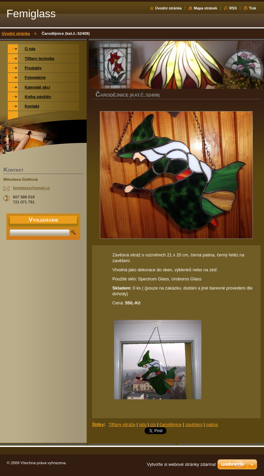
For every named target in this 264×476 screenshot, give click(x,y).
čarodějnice (170, 424)
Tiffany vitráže (122, 424)
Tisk (252, 8)
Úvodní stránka (168, 8)
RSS (233, 8)
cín (153, 424)
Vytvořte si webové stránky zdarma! (181, 464)
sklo (143, 424)
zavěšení (193, 424)
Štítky (98, 424)
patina (212, 424)
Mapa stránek (205, 8)
